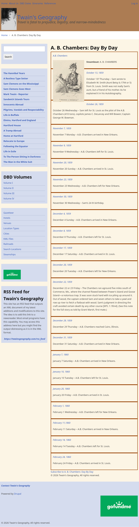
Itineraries (37, 3)
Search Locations (12, 249)
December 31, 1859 (62, 337)
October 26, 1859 (94, 104)
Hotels (6, 217)
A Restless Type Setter (15, 78)
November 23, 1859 (62, 179)
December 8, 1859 (62, 230)
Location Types (11, 228)
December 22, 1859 (62, 281)
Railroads (8, 243)
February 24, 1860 (62, 456)
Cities (6, 233)
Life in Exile (9, 151)
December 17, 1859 (62, 247)
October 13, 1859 (94, 72)
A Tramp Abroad (12, 130)
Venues (7, 223)
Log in (134, 3)
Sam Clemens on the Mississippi (21, 83)
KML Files (8, 238)
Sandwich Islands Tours (16, 99)
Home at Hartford (13, 135)
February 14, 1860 (62, 439)
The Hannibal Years (14, 73)
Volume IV (8, 198)
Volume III (8, 193)
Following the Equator (15, 146)
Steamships (9, 254)
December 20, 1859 (62, 264)
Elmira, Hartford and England (19, 120)
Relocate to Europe (13, 141)
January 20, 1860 (61, 388)
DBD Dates (25, 3)
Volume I (8, 182)
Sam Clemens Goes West (17, 88)
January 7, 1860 (61, 354)
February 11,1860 (61, 422)
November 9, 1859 (62, 145)
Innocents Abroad (13, 104)
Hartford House (12, 125)
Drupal (17, 493)
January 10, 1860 (61, 371)
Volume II (8, 188)
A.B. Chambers (60, 55)
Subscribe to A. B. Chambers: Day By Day (72, 471)
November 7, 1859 (62, 128)
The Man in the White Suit (17, 161)
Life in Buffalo (11, 114)
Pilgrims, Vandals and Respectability (23, 109)
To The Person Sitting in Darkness (22, 156)
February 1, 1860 (61, 405)
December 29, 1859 (62, 320)
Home (4, 3)
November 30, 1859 (62, 196)
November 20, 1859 (62, 162)
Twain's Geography (42, 17)
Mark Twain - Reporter (15, 94)
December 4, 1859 (62, 213)
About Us (14, 3)
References (50, 3)
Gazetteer (8, 212)
